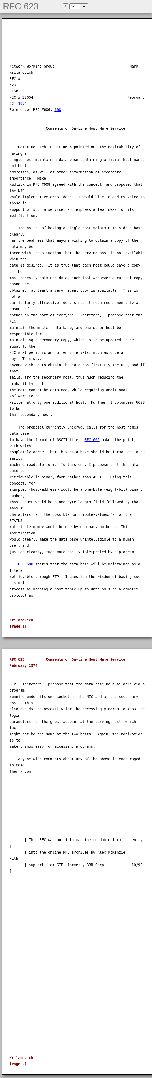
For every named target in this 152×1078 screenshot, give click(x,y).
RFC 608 (25, 564)
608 (57, 110)
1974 (22, 104)
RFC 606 (92, 440)
